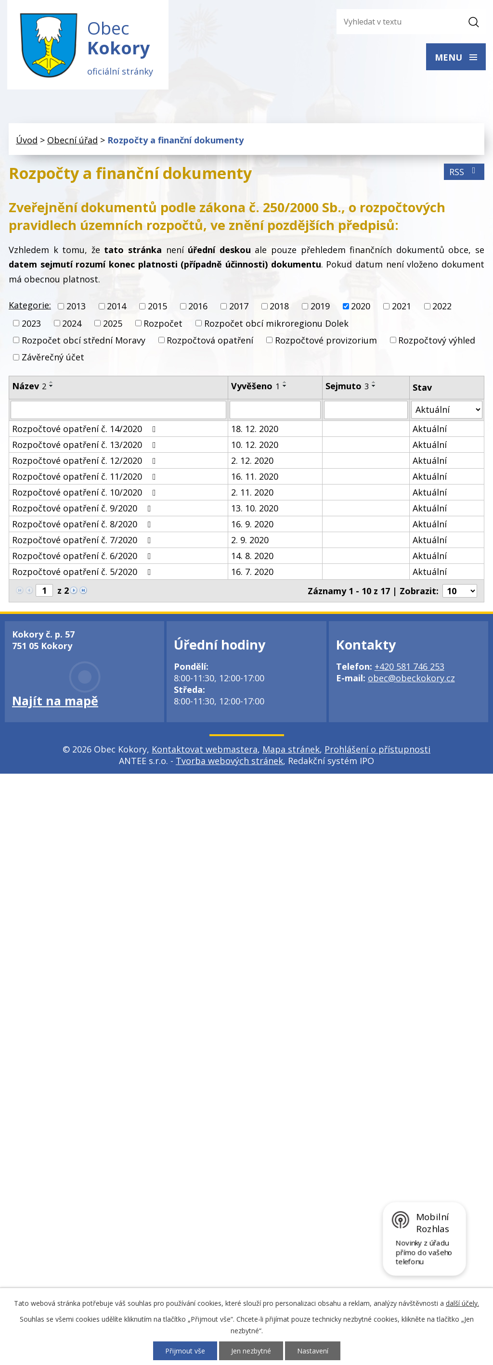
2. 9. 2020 (250, 540)
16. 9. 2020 (252, 524)
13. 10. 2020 (254, 508)
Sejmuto (347, 386)
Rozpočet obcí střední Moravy (83, 340)
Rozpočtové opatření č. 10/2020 (86, 492)
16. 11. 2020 (254, 476)
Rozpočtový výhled (436, 340)
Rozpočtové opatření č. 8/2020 (83, 524)
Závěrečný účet (53, 357)
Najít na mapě (55, 700)
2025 (112, 323)
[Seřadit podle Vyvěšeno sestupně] (285, 386)
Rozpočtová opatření (210, 340)
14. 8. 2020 (252, 555)
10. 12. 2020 (254, 444)
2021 (401, 306)
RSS (464, 172)
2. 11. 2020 (252, 492)
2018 (279, 306)
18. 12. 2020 (254, 428)
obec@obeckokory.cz (411, 678)
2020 (360, 306)
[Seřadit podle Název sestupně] (51, 386)
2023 (31, 323)
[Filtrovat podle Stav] (446, 410)
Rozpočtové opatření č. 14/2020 (86, 428)
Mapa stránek (291, 749)
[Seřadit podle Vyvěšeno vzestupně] (285, 382)
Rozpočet (162, 323)
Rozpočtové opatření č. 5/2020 (83, 571)
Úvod (27, 140)
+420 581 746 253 (409, 666)
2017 (238, 306)
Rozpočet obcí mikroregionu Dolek (276, 323)
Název (29, 386)
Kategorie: (30, 305)
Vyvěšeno (255, 386)
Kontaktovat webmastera (205, 749)
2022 (442, 306)
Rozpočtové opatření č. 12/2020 (86, 460)
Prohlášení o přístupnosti (377, 749)
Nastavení (312, 1350)
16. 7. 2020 (252, 571)
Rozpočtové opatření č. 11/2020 (86, 476)
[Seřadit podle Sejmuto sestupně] (374, 386)
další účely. (462, 1303)
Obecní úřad (72, 140)
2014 (116, 306)
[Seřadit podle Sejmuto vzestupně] (374, 382)
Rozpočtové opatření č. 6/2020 (83, 555)
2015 (157, 306)
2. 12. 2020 (252, 460)
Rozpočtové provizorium (326, 340)
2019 (320, 306)
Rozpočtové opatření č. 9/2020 (83, 508)
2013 (76, 306)
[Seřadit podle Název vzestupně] (51, 382)
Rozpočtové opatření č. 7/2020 (83, 540)
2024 (71, 323)
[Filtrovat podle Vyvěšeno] (275, 410)
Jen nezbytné (251, 1350)
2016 (198, 306)
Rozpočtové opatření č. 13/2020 (86, 444)
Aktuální (430, 428)
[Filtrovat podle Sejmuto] (366, 410)
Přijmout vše (185, 1350)
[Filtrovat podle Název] (118, 410)
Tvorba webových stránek (229, 760)
